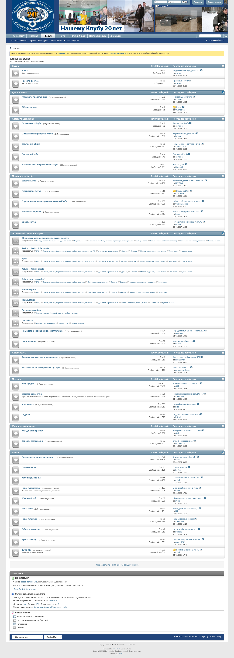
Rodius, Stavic (28, 300)
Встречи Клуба (29, 180)
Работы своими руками (45, 323)
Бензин (134, 251)
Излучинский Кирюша (182, 341)
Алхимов (53, 600)
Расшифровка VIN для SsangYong (163, 241)
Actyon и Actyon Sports (33, 269)
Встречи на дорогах (31, 211)
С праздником (29, 467)
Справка (32, 41)
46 (25, 604)
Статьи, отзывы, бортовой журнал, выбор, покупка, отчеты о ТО (69, 251)
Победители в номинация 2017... (187, 222)
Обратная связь (180, 636)
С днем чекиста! (180, 467)
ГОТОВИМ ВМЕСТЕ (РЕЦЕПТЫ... (187, 477)
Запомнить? (161, 6)
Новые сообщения (19, 41)
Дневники (116, 36)
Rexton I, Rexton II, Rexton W (35, 248)
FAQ (38, 251)
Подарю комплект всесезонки (186, 414)
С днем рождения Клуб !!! (184, 457)
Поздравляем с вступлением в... (187, 144)
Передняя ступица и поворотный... (188, 331)
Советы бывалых (215, 241)
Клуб (62, 36)
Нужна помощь (29, 539)
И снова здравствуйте (182, 97)
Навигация (71, 41)
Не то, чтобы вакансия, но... (185, 529)
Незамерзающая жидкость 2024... (188, 394)
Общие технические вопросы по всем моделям (45, 238)
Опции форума (56, 41)
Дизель (124, 251)
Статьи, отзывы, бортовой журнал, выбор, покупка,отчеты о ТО (68, 261)
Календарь (43, 41)
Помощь (198, 2)
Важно (15, 66)
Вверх (219, 636)
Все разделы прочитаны (107, 564)
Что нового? (18, 36)
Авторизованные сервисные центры (40, 357)
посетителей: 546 (28, 581)
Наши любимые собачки (184, 519)
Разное (15, 452)
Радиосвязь (63, 323)
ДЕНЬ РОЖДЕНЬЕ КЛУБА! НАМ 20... (188, 180)
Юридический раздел (23, 426)
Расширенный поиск (215, 40)
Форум (47, 36)
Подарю (26, 414)
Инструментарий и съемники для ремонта (53, 241)
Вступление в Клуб (31, 144)
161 (37, 604)
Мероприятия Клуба (22, 176)
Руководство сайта (130, 564)
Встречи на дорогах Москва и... (187, 211)
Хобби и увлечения (31, 477)
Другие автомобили (31, 310)
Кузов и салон (186, 251)
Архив (212, 636)
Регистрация (214, 2)
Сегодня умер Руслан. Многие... (187, 539)
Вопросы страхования (32, 441)
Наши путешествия (31, 488)
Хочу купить (28, 404)
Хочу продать (28, 383)
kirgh (64, 607)
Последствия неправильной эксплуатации (42, 331)
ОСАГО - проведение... (183, 441)
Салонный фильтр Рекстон (46, 607)
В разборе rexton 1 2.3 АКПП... (186, 383)
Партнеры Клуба (30, 154)
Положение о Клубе (31, 123)
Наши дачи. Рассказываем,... (185, 508)
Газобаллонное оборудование (192, 241)
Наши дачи (27, 508)
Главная (33, 36)
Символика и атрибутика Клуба (37, 133)
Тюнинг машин (78, 323)
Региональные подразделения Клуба (40, 164)
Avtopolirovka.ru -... (181, 367)
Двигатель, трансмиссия (108, 251)
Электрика (173, 251)
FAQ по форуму (29, 107)
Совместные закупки (32, 394)
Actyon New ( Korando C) (33, 279)
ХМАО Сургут (179, 164)
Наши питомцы (29, 519)
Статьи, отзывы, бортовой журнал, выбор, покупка (63, 282)
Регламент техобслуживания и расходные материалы (111, 241)
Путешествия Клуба (31, 191)
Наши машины (29, 341)
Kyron (24, 258)
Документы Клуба (181, 123)
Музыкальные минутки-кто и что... (188, 498)
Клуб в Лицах (78, 36)
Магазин (16, 379)
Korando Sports (29, 289)
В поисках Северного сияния (185, 488)
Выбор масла (141, 241)
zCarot (121, 653)
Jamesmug (31, 589)
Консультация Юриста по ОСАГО (187, 430)
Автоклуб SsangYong (23, 119)
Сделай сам (27, 320)
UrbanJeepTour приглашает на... (187, 201)
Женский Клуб (29, 498)
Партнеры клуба (97, 36)
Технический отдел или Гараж (27, 233)
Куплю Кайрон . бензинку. (184, 404)
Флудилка (27, 550)
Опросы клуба (29, 222)
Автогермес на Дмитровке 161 (186, 357)
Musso (179, 107)
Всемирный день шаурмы (187, 550)
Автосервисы (19, 353)
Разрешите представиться (34, 97)
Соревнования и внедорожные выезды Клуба (44, 201)
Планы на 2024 (183, 191)
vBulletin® (117, 649)
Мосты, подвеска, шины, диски (153, 251)
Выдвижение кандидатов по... (186, 70)
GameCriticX (19, 589)
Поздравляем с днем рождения (37, 457)
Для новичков (19, 92)
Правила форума (30, 81)
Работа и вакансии (31, 529)
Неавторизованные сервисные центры (41, 367)
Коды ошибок (79, 241)
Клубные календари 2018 (184, 133)
